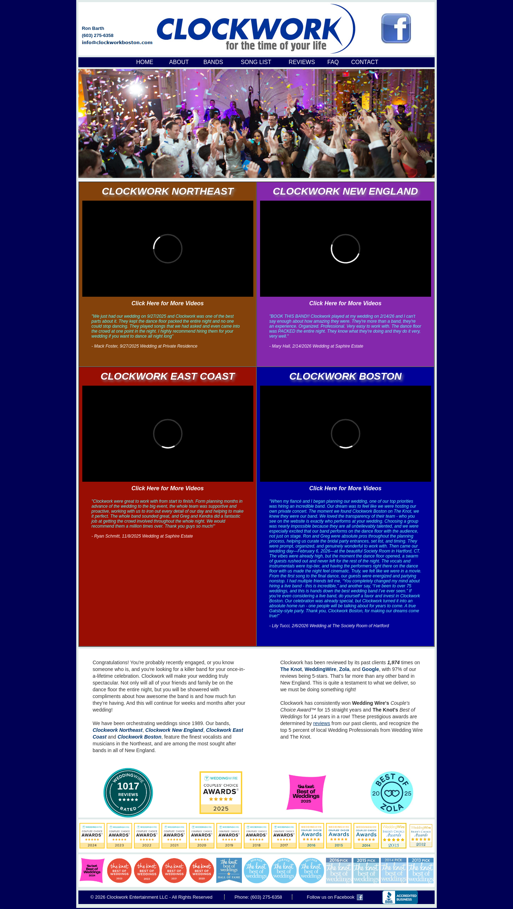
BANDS (213, 62)
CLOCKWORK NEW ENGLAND (345, 191)
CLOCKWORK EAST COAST (167, 376)
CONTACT (364, 62)
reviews (321, 723)
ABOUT (179, 62)
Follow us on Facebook (330, 897)
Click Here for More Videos (167, 303)
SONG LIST (256, 62)
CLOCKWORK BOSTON (345, 376)
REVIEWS (302, 62)
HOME (144, 62)
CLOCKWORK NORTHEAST (168, 191)
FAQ (333, 62)
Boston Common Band (2, 908)
